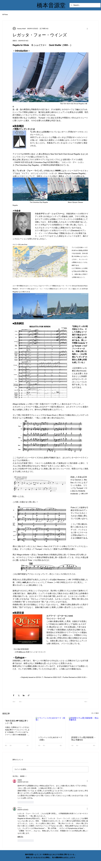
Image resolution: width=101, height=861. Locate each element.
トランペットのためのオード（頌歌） (50, 738)
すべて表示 (95, 713)
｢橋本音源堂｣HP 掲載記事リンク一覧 (16, 722)
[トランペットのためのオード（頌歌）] (50, 725)
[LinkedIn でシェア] (24, 695)
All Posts (5, 14)
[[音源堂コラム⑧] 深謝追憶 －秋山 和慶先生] (84, 725)
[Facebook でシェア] (14, 695)
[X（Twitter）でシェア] (19, 695)
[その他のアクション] (87, 28)
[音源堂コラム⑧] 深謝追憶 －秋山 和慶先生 (83, 738)
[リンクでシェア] (29, 695)
